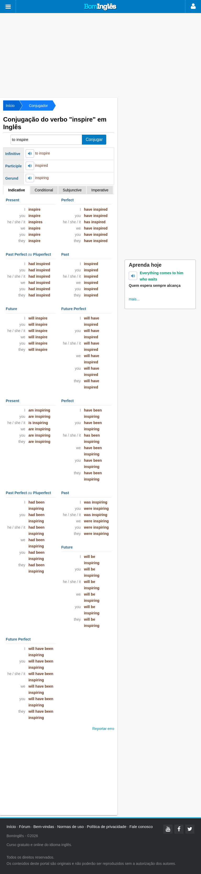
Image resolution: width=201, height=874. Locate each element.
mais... (134, 299)
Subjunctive (72, 190)
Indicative (16, 190)
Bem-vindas (44, 826)
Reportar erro (103, 729)
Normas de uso (70, 826)
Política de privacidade (106, 826)
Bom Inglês (100, 7)
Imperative (99, 190)
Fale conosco (141, 826)
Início (10, 106)
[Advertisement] (100, 55)
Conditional (44, 190)
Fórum (24, 826)
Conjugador (38, 106)
